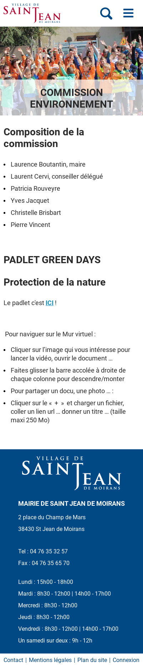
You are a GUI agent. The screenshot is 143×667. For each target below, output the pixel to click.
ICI (49, 303)
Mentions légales (50, 660)
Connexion (126, 660)
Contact (13, 660)
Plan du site (92, 660)
